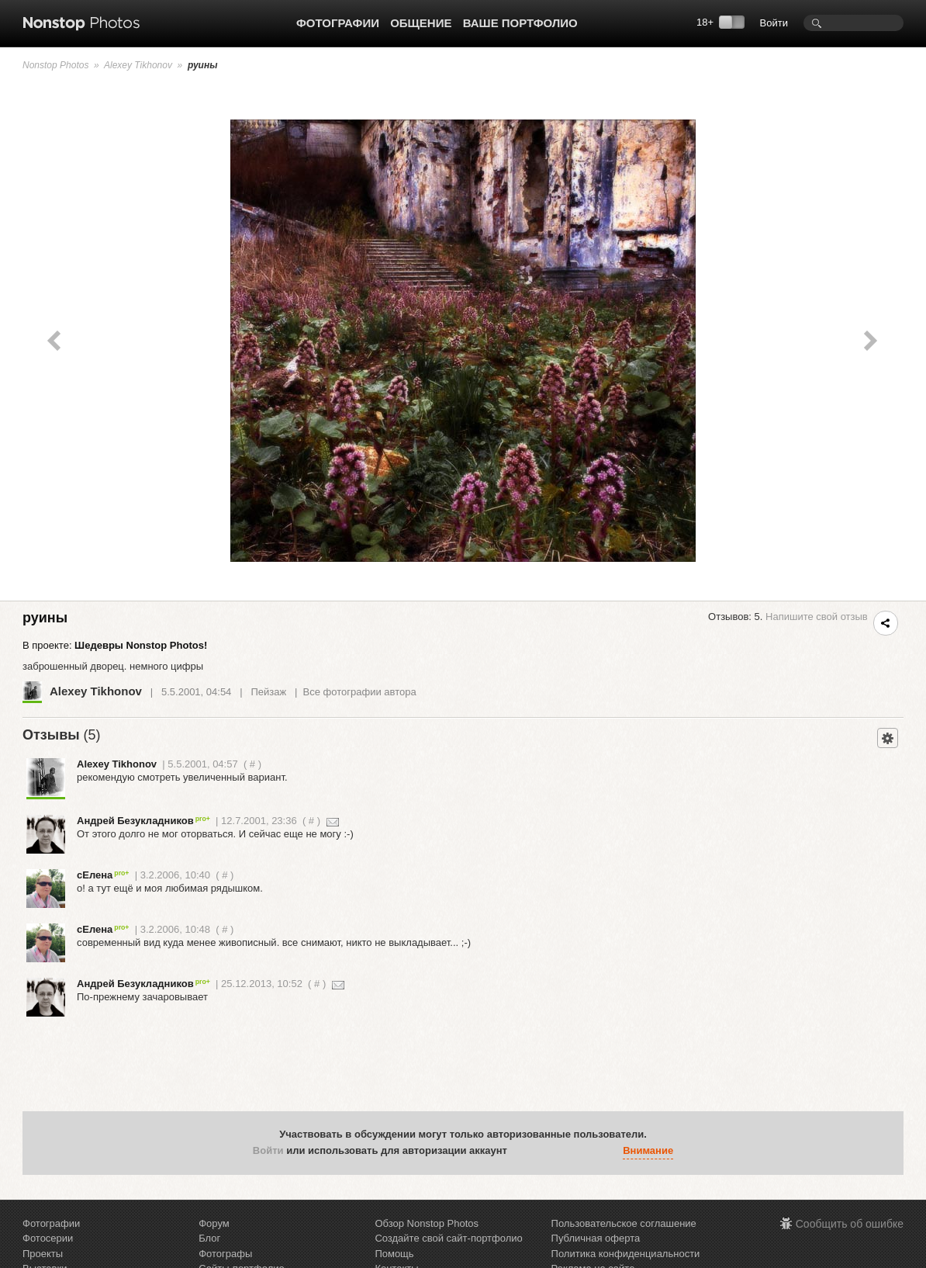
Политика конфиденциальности (625, 1253)
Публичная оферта (596, 1238)
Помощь (394, 1253)
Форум (214, 1223)
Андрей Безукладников (143, 820)
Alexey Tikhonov (138, 65)
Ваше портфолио (520, 22)
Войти (774, 23)
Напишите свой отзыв (816, 616)
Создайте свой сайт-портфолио (448, 1238)
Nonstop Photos (55, 65)
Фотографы (225, 1253)
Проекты (42, 1253)
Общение (420, 22)
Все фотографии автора (359, 692)
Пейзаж (268, 692)
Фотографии (337, 22)
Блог (209, 1238)
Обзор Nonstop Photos (427, 1223)
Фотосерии (47, 1238)
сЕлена (103, 875)
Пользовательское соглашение (623, 1223)
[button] (523, 1151)
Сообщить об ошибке (850, 1224)
